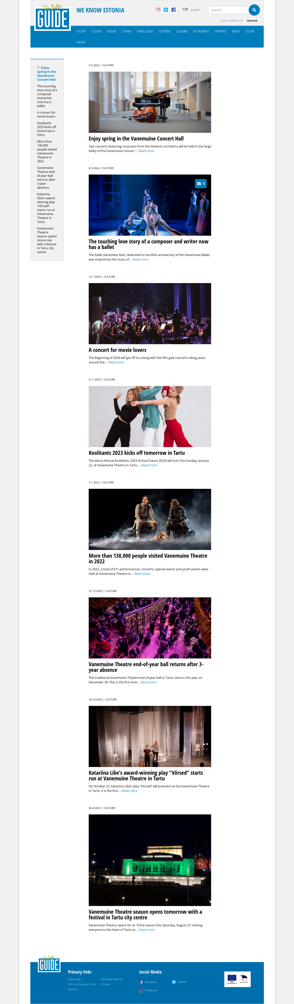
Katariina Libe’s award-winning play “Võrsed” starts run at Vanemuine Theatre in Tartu (46, 208)
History (81, 31)
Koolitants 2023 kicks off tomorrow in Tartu (46, 129)
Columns (182, 31)
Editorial (165, 31)
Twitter (182, 982)
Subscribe (74, 979)
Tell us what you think (82, 984)
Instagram (151, 990)
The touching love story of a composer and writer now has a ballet (47, 96)
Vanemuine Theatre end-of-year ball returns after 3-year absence (46, 178)
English (195, 10)
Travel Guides (145, 31)
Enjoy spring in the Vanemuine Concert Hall (46, 74)
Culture (97, 31)
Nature (81, 42)
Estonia (126, 31)
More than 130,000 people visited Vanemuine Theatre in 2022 (47, 151)
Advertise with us (112, 979)
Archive (252, 20)
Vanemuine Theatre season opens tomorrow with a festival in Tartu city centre (47, 240)
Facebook (151, 982)
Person (111, 31)
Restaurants (201, 31)
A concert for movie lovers (46, 114)
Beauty (236, 31)
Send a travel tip (232, 20)
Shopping (220, 31)
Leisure (250, 31)
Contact (105, 984)
